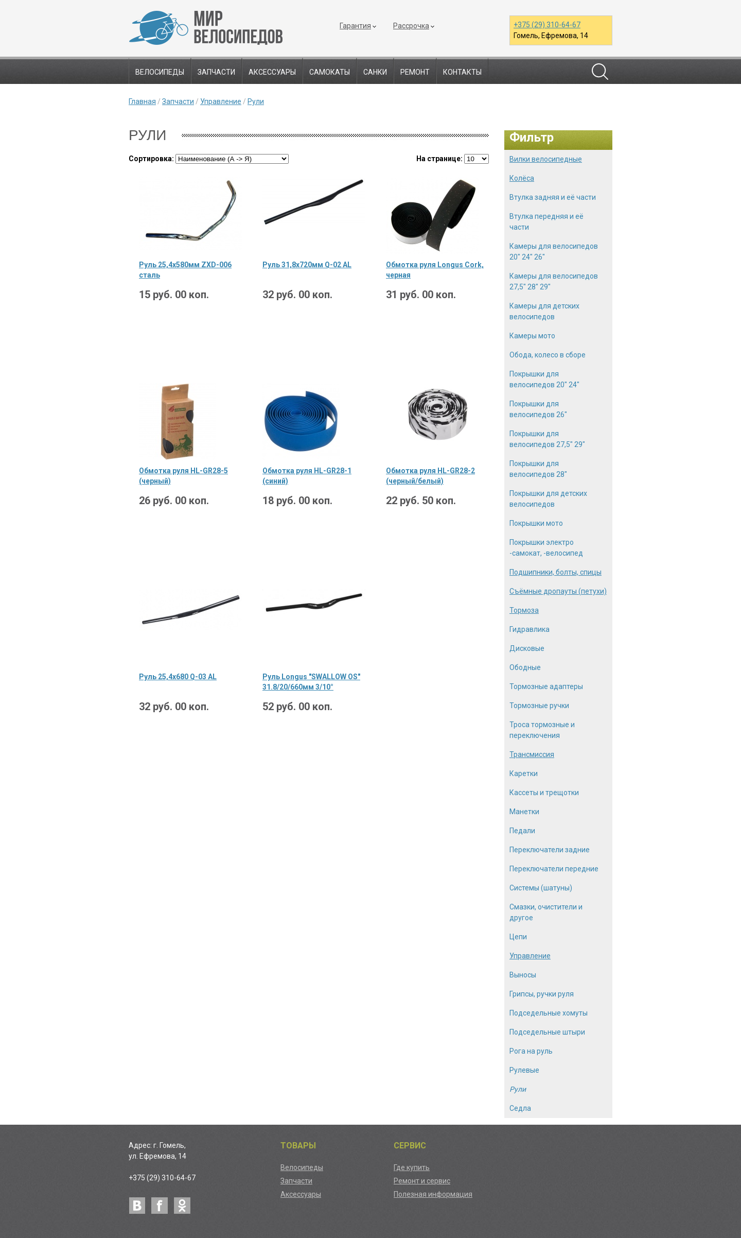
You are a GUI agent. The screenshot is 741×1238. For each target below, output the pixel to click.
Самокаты (329, 72)
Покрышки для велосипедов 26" (538, 409)
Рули (256, 101)
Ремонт (415, 72)
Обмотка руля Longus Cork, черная (435, 270)
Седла (520, 1108)
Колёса (521, 178)
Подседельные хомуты (548, 1013)
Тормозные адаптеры (546, 686)
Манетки (524, 811)
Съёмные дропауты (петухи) (558, 591)
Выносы (522, 975)
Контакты (462, 72)
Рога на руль (531, 1051)
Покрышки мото (536, 523)
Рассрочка (411, 26)
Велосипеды (159, 72)
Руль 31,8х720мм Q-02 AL (306, 265)
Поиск (600, 71)
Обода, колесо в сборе (547, 355)
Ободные (525, 667)
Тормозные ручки (539, 705)
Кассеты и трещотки (544, 792)
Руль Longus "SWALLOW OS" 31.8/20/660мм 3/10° (311, 682)
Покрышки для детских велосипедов (548, 498)
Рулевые (524, 1070)
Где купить (412, 1167)
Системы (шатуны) (540, 888)
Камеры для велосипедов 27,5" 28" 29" (553, 281)
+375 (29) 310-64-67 (547, 25)
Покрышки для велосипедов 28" (538, 468)
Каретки (523, 773)
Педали (522, 831)
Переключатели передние (553, 869)
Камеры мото (532, 336)
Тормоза (524, 610)
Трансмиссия (531, 754)
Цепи (518, 937)
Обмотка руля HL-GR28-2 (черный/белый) (430, 476)
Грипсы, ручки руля (541, 994)
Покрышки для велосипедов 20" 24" (544, 379)
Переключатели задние (549, 850)
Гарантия (355, 26)
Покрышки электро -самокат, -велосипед (546, 547)
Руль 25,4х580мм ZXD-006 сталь (185, 270)
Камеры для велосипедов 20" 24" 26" (553, 251)
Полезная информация (433, 1194)
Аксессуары (272, 72)
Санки (375, 72)
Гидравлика (529, 629)
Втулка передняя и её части (546, 221)
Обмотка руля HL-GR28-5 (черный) (183, 476)
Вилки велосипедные (545, 159)
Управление (220, 101)
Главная (142, 101)
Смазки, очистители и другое (546, 912)
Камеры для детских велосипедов (544, 311)
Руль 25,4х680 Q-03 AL (178, 677)
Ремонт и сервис (422, 1181)
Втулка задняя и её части (552, 197)
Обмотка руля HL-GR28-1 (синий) (306, 476)
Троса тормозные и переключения (542, 730)
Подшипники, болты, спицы (555, 572)
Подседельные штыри (547, 1032)
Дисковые (526, 648)
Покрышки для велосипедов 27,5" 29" (547, 439)
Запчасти (216, 72)
